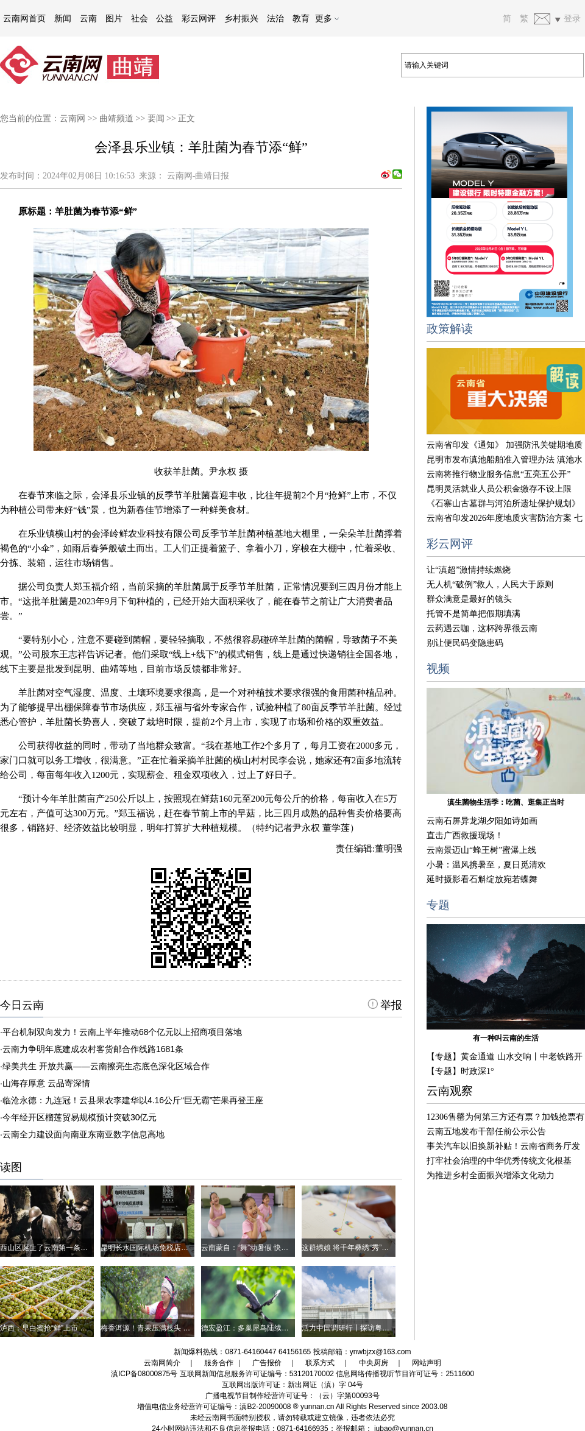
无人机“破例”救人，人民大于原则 (490, 584)
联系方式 (320, 1363)
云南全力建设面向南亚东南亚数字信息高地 (83, 1134)
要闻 (156, 118)
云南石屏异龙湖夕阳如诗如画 (482, 820)
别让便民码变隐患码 (465, 643)
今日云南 (22, 1005)
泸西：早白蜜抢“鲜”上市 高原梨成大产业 (65, 1328)
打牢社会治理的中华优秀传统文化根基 (499, 1160)
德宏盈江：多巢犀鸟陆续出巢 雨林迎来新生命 (275, 1328)
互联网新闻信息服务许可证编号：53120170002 (257, 1373)
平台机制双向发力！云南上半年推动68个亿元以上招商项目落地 (122, 1032)
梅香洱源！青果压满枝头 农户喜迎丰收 (164, 1328)
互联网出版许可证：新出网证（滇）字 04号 (293, 1384)
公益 (164, 18)
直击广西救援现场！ (465, 835)
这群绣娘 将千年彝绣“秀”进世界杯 (356, 1247)
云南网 (72, 118)
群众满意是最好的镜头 (469, 599)
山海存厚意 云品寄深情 (46, 1083)
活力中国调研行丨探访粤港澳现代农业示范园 (375, 1328)
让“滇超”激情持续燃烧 (469, 569)
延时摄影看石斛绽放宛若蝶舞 (482, 879)
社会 (139, 18)
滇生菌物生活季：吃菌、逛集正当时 (505, 802)
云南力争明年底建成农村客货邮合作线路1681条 (92, 1049)
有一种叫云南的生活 (506, 1038)
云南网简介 (162, 1363)
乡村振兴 (241, 18)
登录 (572, 18)
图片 (113, 18)
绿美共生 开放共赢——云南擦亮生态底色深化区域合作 (106, 1066)
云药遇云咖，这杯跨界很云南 (482, 628)
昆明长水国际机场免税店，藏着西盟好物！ (170, 1247)
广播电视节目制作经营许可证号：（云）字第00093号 (292, 1395)
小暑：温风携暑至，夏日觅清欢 (486, 864)
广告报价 (267, 1363)
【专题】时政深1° (460, 1071)
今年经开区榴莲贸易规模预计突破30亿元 (79, 1117)
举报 (385, 1005)
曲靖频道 (116, 118)
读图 (11, 1167)
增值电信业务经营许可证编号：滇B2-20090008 (214, 1406)
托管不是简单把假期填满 (473, 613)
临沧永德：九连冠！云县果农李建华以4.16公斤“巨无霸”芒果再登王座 (133, 1100)
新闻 (62, 18)
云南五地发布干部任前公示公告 (486, 1131)
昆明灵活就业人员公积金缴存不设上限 (499, 488)
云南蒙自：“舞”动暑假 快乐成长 (252, 1247)
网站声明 (426, 1363)
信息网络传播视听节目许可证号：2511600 (405, 1373)
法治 (275, 18)
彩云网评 (199, 18)
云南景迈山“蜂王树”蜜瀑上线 (481, 850)
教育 (301, 18)
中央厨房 (373, 1363)
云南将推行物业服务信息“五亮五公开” (498, 474)
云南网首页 (24, 18)
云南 (88, 18)
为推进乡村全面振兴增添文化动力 (491, 1175)
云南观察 (450, 1090)
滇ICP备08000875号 (144, 1373)
